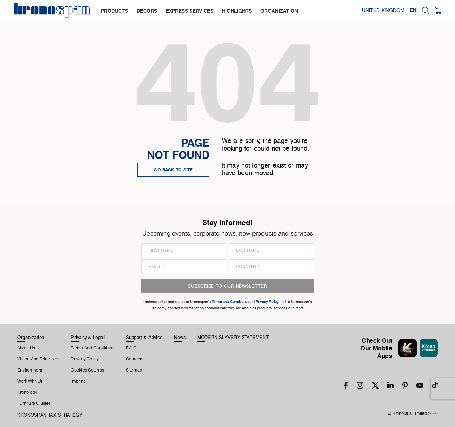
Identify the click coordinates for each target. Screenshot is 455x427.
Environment (29, 370)
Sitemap (134, 370)
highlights (237, 11)
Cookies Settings (87, 370)
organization (279, 11)
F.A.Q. (132, 348)
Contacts (135, 359)
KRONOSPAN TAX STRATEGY (50, 414)
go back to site (173, 169)
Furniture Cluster (33, 403)
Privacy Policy (85, 359)
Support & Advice (144, 337)
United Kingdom (383, 10)
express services (189, 11)
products (114, 11)
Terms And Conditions (92, 348)
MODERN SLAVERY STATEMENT (233, 337)
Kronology (27, 392)
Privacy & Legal (87, 337)
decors (147, 11)
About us (26, 348)
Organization (30, 337)
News (180, 337)
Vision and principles (38, 359)
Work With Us (30, 381)
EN (413, 10)
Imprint (78, 381)
